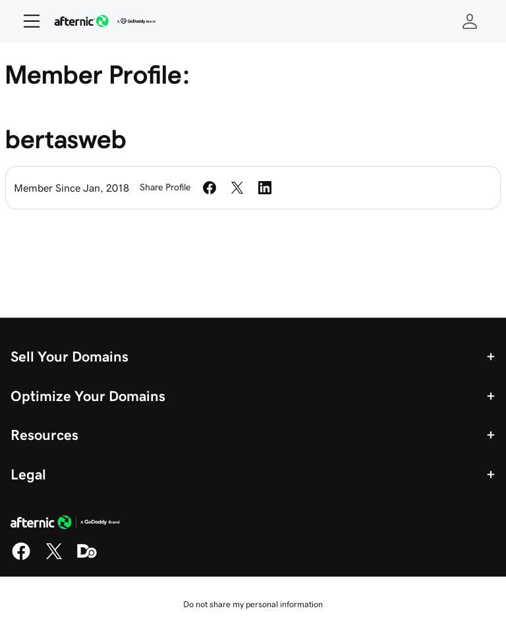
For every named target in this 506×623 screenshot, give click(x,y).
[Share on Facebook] (209, 188)
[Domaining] (87, 558)
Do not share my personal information (253, 604)
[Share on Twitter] (237, 188)
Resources (44, 434)
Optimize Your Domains (88, 396)
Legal (28, 474)
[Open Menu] (26, 21)
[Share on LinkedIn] (265, 188)
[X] (54, 558)
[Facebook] (21, 558)
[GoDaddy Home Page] (65, 524)
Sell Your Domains (69, 356)
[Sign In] (470, 21)
